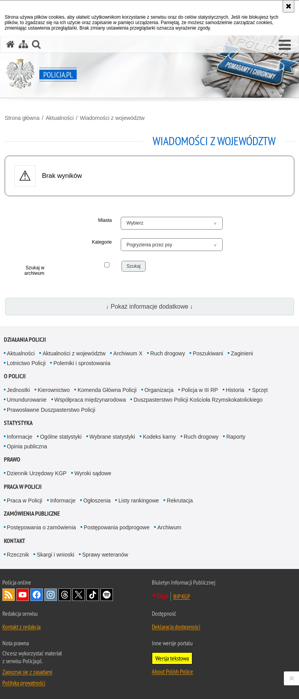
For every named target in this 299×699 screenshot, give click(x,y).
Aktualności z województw (74, 353)
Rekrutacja (180, 500)
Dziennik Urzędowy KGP (37, 473)
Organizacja (159, 390)
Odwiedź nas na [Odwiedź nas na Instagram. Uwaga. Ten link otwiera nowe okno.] (50, 594)
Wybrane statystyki (112, 437)
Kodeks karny (159, 437)
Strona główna (22, 118)
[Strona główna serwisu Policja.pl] (10, 44)
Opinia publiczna (27, 446)
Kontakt (14, 541)
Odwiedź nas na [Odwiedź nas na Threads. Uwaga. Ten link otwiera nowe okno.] (64, 594)
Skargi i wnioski (55, 554)
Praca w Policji (23, 487)
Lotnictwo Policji (26, 363)
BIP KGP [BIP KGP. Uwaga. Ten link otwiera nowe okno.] (181, 596)
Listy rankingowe (138, 500)
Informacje (19, 437)
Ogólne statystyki (61, 437)
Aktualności (60, 118)
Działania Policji (25, 339)
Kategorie (102, 242)
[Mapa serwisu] (23, 44)
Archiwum (169, 527)
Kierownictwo (54, 390)
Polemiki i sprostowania (81, 363)
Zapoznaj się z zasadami (27, 672)
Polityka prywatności (23, 683)
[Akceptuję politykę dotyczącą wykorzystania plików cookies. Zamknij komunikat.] (288, 6)
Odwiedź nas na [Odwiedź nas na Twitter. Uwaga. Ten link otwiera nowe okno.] (78, 594)
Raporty (235, 437)
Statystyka (18, 423)
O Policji (15, 376)
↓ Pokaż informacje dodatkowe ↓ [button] (149, 306)
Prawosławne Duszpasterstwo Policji (51, 410)
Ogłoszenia (97, 500)
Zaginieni (242, 353)
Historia (235, 390)
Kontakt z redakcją (21, 627)
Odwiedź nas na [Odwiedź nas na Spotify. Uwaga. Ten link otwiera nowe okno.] (106, 594)
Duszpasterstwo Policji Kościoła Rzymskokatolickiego (198, 400)
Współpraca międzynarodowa (90, 400)
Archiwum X (127, 353)
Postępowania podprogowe (117, 527)
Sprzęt (259, 390)
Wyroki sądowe (92, 473)
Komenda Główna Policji (107, 390)
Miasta (105, 220)
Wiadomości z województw (112, 118)
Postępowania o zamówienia (41, 527)
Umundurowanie (27, 400)
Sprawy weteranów (105, 554)
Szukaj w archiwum (34, 270)
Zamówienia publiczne (32, 513)
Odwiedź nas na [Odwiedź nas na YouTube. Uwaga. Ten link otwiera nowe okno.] (22, 594)
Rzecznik (18, 554)
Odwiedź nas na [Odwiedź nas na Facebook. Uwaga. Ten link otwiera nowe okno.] (36, 594)
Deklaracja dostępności (176, 627)
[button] (285, 45)
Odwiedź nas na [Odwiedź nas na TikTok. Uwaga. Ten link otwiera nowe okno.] (92, 594)
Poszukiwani (208, 353)
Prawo (12, 459)
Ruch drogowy (167, 353)
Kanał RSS (8, 594)
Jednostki (18, 390)
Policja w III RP (199, 390)
